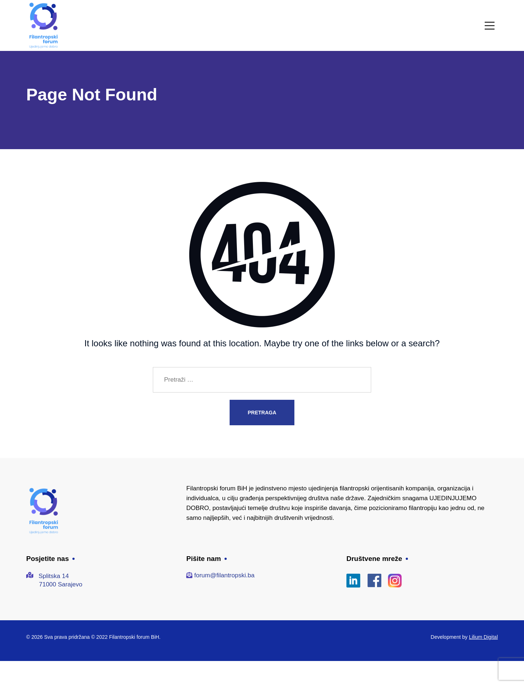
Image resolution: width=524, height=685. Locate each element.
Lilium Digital (483, 637)
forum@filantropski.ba (224, 575)
